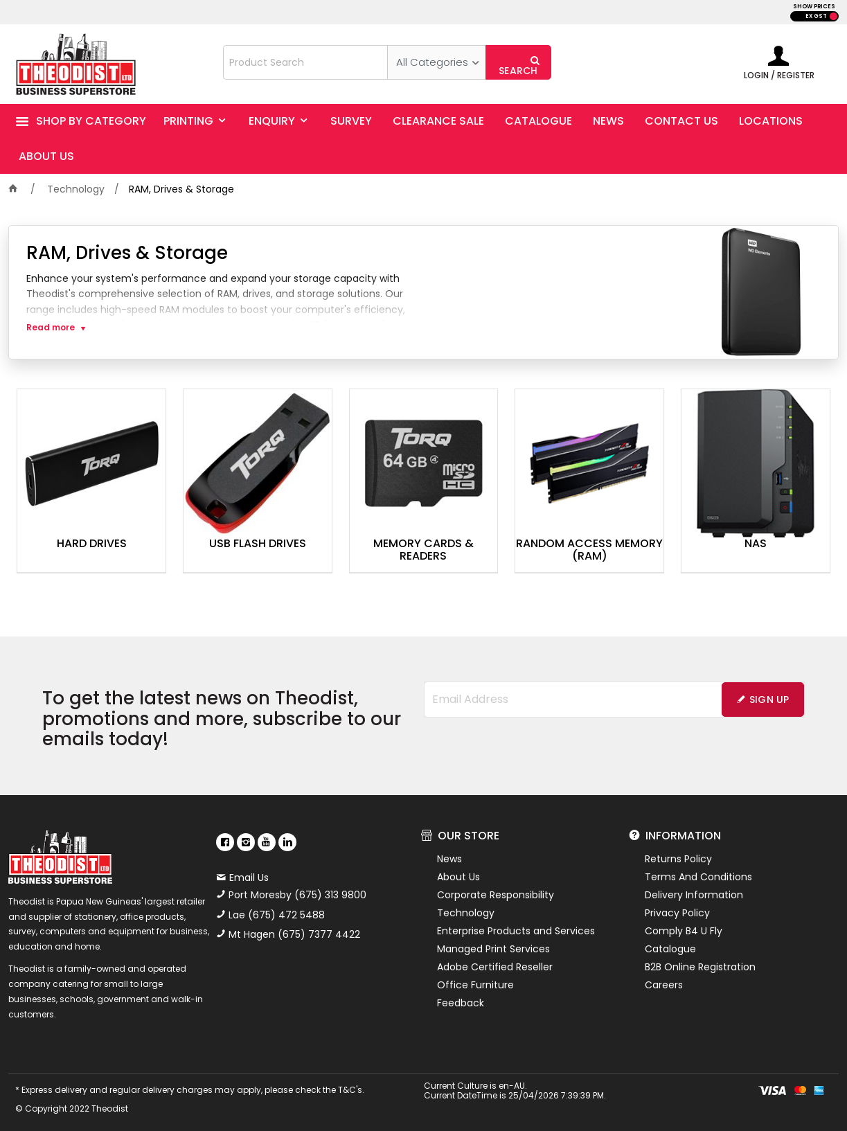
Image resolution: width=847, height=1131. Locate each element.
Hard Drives (92, 544)
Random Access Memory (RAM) (589, 550)
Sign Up (769, 699)
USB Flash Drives (257, 544)
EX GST (816, 16)
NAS (756, 544)
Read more (50, 327)
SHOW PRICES (814, 6)
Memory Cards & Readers (423, 550)
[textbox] (305, 62)
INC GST (833, 16)
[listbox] (436, 62)
